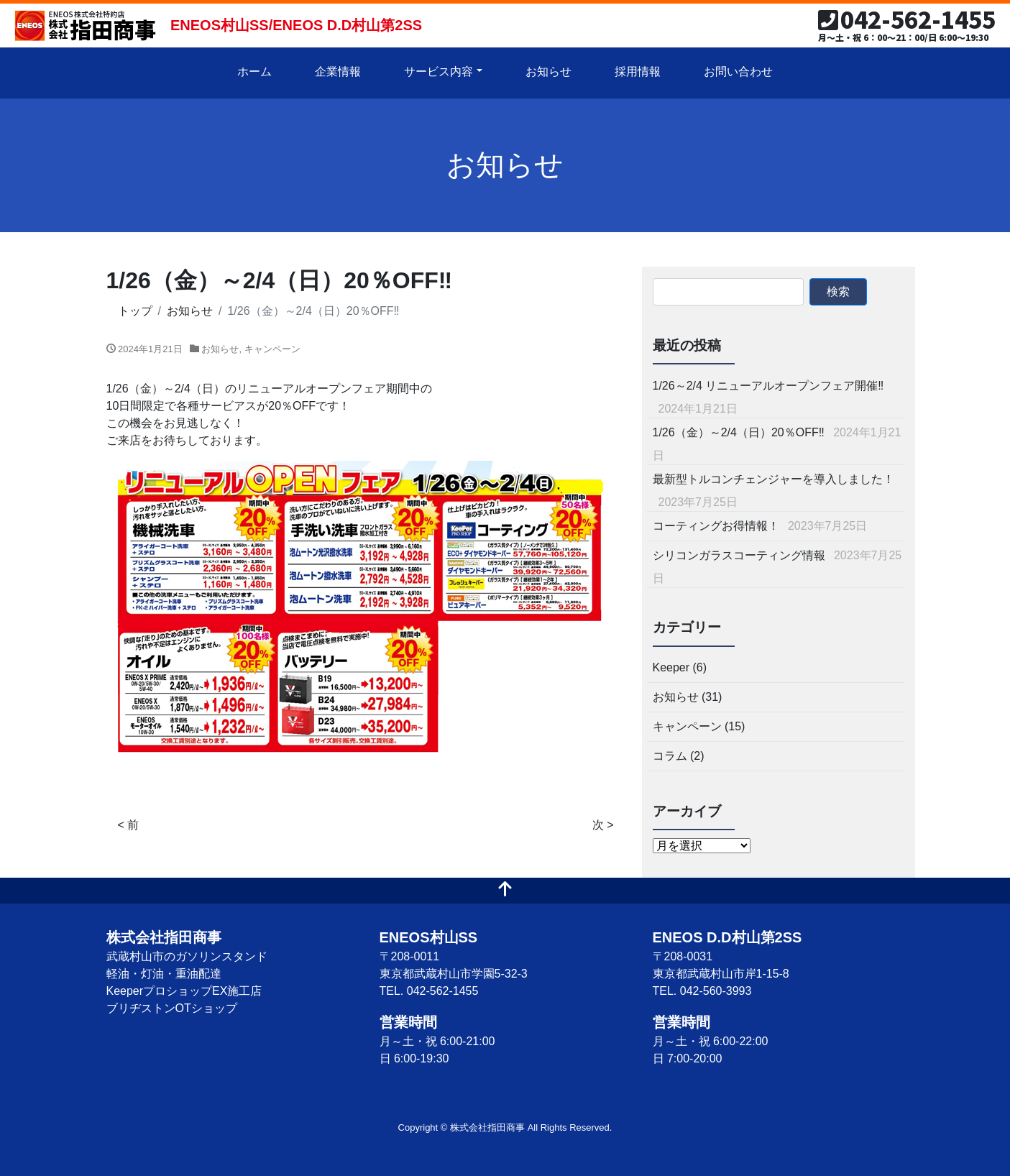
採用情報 (638, 71)
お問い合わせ (738, 71)
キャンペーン (272, 349)
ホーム (254, 71)
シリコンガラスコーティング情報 (739, 555)
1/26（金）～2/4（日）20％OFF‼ (739, 432)
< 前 (128, 825)
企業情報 (338, 71)
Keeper (671, 667)
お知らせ (548, 71)
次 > (603, 825)
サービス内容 (438, 71)
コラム (670, 756)
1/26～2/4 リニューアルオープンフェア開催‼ (768, 386)
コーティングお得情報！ (716, 526)
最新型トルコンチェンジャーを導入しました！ (773, 479)
